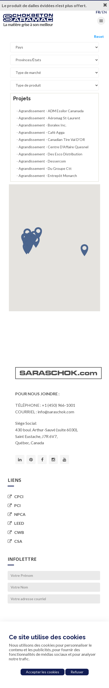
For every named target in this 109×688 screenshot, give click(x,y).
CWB (16, 532)
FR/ (98, 12)
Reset (99, 36)
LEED (16, 523)
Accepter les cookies (42, 672)
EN (104, 12)
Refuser (77, 672)
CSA (15, 541)
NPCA (16, 514)
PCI (14, 505)
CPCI (15, 496)
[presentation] (46, 616)
